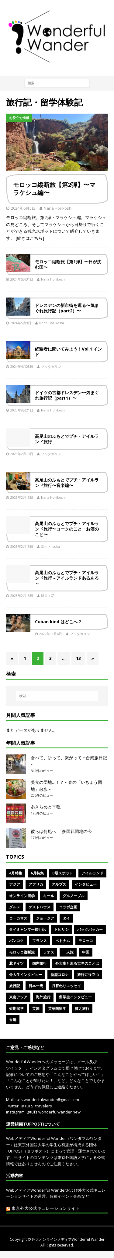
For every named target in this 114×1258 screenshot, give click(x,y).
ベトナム (62, 940)
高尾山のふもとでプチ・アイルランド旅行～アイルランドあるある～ (67, 578)
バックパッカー (90, 929)
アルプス (59, 884)
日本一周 (36, 985)
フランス (39, 940)
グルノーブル (74, 895)
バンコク (16, 940)
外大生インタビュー (25, 974)
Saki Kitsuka (50, 546)
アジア (14, 884)
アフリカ (36, 884)
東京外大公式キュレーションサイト (46, 1208)
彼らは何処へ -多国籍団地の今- (62, 831)
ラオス (48, 952)
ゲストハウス (39, 907)
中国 (85, 952)
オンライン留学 (22, 895)
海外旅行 (43, 997)
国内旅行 (39, 963)
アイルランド (92, 873)
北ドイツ (16, 963)
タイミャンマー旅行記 (27, 929)
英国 (36, 1008)
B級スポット (62, 873)
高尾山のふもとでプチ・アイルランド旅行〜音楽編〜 (67, 482)
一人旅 (68, 952)
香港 (12, 1019)
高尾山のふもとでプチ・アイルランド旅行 (67, 438)
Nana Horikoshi (58, 208)
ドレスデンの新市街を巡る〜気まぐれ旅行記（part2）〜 (67, 308)
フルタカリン (51, 366)
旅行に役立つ (88, 974)
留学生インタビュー (75, 997)
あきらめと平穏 (45, 807)
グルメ (14, 907)
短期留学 (16, 1008)
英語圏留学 (57, 1008)
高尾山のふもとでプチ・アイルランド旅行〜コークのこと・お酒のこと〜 (67, 529)
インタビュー (86, 884)
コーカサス (18, 918)
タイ (66, 918)
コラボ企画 (68, 907)
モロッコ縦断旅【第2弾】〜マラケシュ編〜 (54, 189)
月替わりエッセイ (66, 985)
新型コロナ (59, 974)
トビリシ (61, 929)
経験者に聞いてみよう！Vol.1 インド (68, 351)
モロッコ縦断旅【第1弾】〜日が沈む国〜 (68, 264)
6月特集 (37, 873)
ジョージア (45, 918)
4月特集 (15, 873)
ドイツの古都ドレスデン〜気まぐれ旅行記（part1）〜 (67, 395)
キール (48, 895)
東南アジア (18, 997)
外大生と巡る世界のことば (77, 963)
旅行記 (14, 985)
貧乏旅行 (82, 1008)
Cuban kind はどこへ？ (58, 621)
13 (78, 658)
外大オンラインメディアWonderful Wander (68, 1239)
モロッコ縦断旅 (22, 952)
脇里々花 (47, 595)
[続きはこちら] (30, 238)
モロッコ (85, 940)
